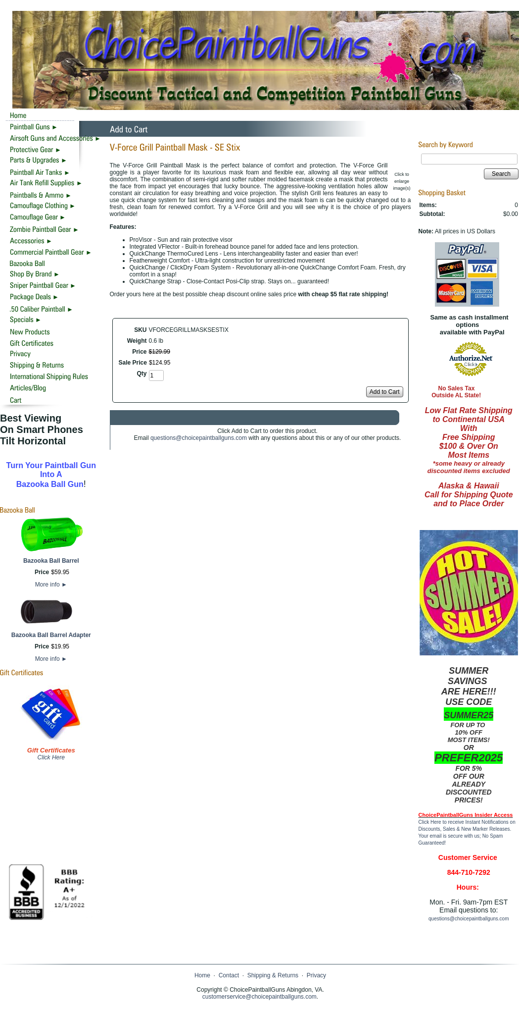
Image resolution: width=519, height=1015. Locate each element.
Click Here (51, 757)
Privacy (316, 975)
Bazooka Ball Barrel (51, 560)
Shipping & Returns (272, 975)
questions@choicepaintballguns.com (198, 437)
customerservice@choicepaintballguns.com (259, 996)
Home (202, 975)
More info (51, 584)
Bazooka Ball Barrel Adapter (51, 635)
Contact (229, 975)
